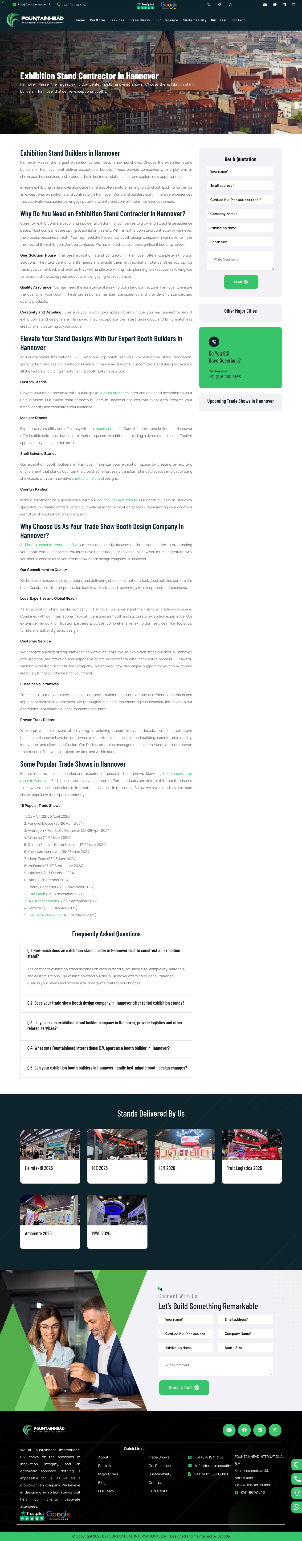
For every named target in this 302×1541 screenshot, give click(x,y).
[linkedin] (259, 1429)
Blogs (102, 1481)
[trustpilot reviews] (145, 5)
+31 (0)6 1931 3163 (74, 5)
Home (80, 20)
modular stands (109, 428)
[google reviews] (169, 6)
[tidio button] (296, 1464)
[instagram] (275, 1429)
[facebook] (244, 1429)
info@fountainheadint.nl (34, 4)
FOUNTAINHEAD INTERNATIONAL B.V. (137, 1535)
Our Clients (158, 1490)
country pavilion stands (117, 500)
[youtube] (229, 1429)
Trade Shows (140, 20)
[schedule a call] (296, 1493)
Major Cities (108, 1473)
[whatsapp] (296, 1507)
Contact (238, 20)
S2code (223, 1535)
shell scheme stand (88, 478)
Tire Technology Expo (45, 915)
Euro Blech (37, 893)
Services (117, 20)
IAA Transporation (42, 901)
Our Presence (167, 20)
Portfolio (97, 20)
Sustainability (194, 20)
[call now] (296, 1479)
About (103, 1456)
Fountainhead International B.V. (51, 544)
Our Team (219, 20)
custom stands (111, 392)
